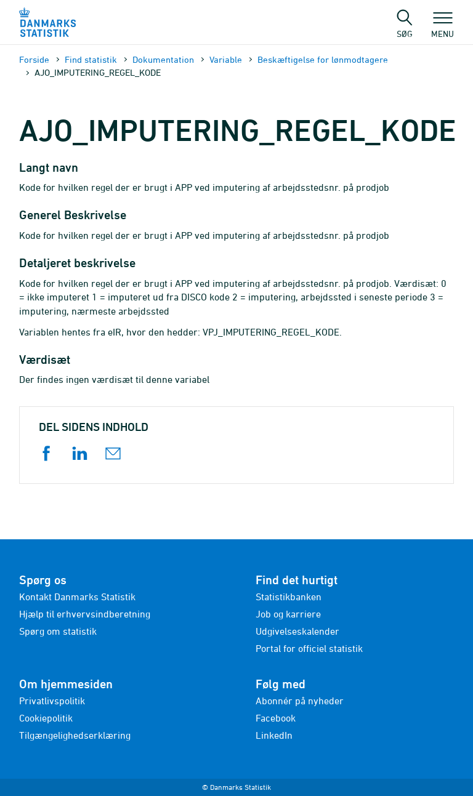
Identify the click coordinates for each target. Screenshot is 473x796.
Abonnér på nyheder (300, 700)
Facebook (276, 717)
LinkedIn (274, 735)
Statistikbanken (288, 596)
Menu (442, 27)
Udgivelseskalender (297, 631)
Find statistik (91, 59)
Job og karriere (288, 613)
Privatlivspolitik (52, 700)
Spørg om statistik (58, 631)
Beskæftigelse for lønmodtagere (322, 59)
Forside (34, 59)
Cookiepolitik (46, 717)
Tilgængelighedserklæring (75, 735)
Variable (225, 59)
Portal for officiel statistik (309, 648)
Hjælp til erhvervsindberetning (84, 613)
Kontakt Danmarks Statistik (77, 596)
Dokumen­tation (163, 59)
